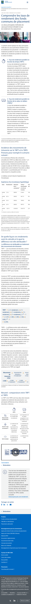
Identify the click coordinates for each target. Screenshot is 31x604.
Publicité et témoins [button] (22, 594)
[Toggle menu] (27, 2)
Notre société (4, 555)
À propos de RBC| (21, 592)
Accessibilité (4, 592)
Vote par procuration (6, 543)
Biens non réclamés (6, 545)
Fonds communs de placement (9, 519)
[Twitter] (10, 601)
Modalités (12, 592)
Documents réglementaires (8, 538)
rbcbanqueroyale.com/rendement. (18, 497)
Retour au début (25, 600)
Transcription (5, 462)
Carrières (3, 562)
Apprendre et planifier (6, 7)
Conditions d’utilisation (7, 594)
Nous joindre (4, 560)
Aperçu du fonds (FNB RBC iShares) (10, 533)
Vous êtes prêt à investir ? (7, 569)
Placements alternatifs (7, 524)
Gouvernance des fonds (7, 540)
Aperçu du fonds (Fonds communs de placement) (13, 531)
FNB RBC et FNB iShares (7, 521)
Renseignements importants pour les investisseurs (14, 548)
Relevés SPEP (4, 535)
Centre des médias (6, 557)
